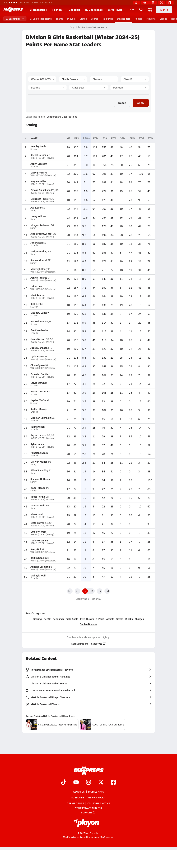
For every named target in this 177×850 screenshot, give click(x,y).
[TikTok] (136, 2)
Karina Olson (37, 426)
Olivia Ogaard (37, 365)
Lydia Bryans (37, 356)
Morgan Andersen (40, 225)
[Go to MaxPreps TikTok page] (63, 782)
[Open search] (141, 9)
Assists (110, 618)
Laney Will (36, 216)
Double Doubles (88, 624)
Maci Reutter (37, 295)
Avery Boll (35, 549)
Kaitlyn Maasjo (38, 409)
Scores (94, 18)
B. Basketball (94, 10)
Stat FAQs (98, 643)
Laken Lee (36, 286)
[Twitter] (161, 2)
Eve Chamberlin (39, 330)
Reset (122, 103)
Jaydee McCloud (39, 400)
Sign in (164, 9)
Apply (140, 103)
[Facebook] (170, 2)
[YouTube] (145, 2)
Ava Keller (36, 207)
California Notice (98, 803)
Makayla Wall (38, 575)
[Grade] (88, 87)
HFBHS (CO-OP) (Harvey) (42, 158)
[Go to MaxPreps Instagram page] (88, 782)
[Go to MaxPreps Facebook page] (113, 782)
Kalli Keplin (36, 304)
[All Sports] (132, 9)
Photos (138, 18)
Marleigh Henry (39, 269)
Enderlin (34, 166)
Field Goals (72, 618)
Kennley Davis (38, 146)
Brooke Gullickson (40, 190)
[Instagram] (153, 2)
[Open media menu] (150, 9)
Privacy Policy (97, 797)
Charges (139, 618)
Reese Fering (37, 496)
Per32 (47, 618)
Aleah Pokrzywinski (41, 233)
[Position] (129, 87)
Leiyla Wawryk (38, 382)
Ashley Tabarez (38, 277)
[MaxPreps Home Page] (70, 27)
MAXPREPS (10, 2)
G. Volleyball (116, 10)
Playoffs (151, 18)
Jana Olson (36, 242)
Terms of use (75, 803)
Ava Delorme (37, 321)
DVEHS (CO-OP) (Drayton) (42, 193)
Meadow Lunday (39, 312)
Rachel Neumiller (39, 155)
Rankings (108, 18)
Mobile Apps (96, 791)
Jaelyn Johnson (39, 347)
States (83, 18)
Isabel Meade (37, 488)
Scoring (37, 618)
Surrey (33, 210)
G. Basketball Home (41, 18)
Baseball (74, 10)
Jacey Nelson (37, 339)
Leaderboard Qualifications (62, 116)
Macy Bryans (37, 172)
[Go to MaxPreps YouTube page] (76, 782)
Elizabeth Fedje (39, 198)
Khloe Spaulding (39, 470)
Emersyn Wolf (38, 531)
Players (71, 18)
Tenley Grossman (39, 540)
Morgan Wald (37, 505)
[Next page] (99, 591)
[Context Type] (104, 79)
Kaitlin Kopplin (38, 558)
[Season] (42, 79)
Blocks (129, 618)
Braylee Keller (38, 181)
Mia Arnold (36, 514)
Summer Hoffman (40, 479)
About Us (79, 791)
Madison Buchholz (40, 417)
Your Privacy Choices (88, 807)
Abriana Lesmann (40, 566)
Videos (163, 18)
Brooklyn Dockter (39, 374)
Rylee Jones (37, 444)
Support (88, 812)
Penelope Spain (39, 452)
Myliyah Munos (38, 461)
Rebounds (58, 618)
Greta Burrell (37, 523)
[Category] (47, 87)
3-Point (100, 618)
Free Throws (87, 618)
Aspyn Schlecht (38, 163)
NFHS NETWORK (42, 2)
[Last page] (107, 591)
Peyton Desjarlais (40, 391)
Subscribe (77, 797)
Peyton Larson (38, 435)
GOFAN (24, 2)
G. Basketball (38, 10)
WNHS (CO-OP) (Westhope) (43, 175)
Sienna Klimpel (38, 260)
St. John (34, 149)
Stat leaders (123, 18)
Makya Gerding (38, 251)
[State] (73, 79)
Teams (59, 18)
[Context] (135, 79)
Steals (119, 618)
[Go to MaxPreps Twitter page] (101, 782)
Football (57, 10)
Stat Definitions (79, 643)
